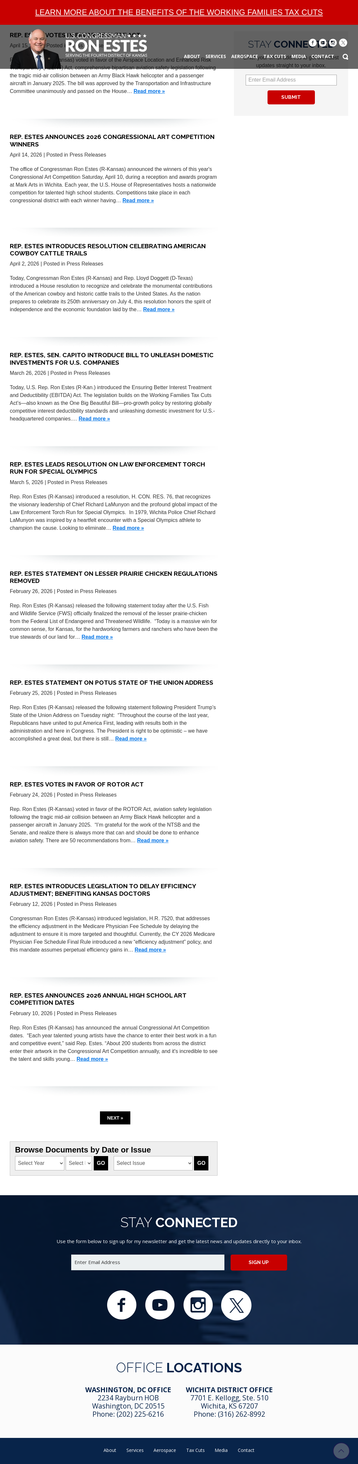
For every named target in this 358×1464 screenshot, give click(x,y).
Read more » (149, 91)
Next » (115, 1118)
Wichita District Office (229, 1389)
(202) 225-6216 (140, 1414)
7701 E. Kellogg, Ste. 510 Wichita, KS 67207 (229, 1402)
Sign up (259, 1262)
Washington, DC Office (128, 1389)
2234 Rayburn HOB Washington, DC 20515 (128, 1402)
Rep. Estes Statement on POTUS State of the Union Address (111, 682)
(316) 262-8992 (241, 1414)
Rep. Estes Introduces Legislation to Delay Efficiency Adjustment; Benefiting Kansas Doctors (103, 889)
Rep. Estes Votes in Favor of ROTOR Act (77, 784)
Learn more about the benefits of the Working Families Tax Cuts (179, 12)
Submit (291, 97)
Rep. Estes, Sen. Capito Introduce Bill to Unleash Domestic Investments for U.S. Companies (112, 358)
